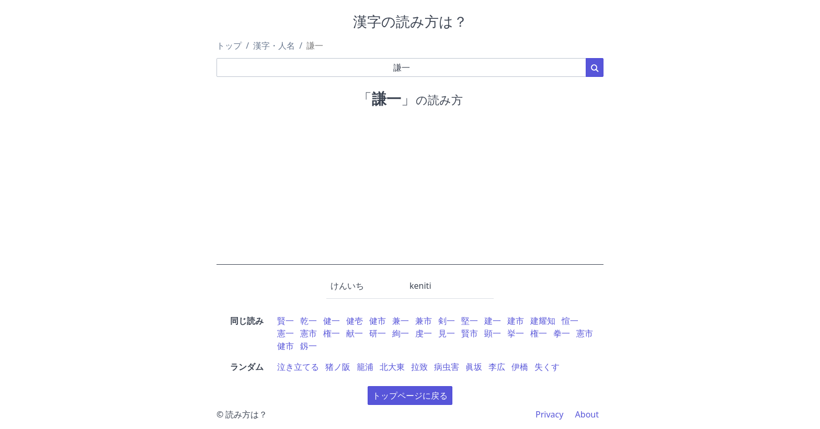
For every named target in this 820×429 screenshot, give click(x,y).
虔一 (423, 333)
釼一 (308, 346)
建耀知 (542, 320)
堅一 (469, 320)
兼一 (400, 320)
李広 (496, 366)
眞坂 (473, 366)
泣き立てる (298, 366)
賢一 (285, 320)
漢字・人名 (274, 45)
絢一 (400, 333)
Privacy (549, 414)
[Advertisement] (410, 191)
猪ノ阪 (337, 366)
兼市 (423, 320)
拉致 (419, 366)
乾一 (308, 320)
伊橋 (519, 366)
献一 (354, 333)
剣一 (446, 320)
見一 (446, 333)
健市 (377, 320)
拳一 (561, 333)
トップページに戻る (410, 395)
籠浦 (365, 366)
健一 (331, 320)
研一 (377, 333)
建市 (515, 320)
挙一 (515, 333)
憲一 (285, 333)
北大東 (392, 366)
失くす (547, 366)
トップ (229, 45)
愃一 (570, 320)
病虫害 (446, 366)
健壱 (354, 320)
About (587, 414)
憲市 (308, 333)
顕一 (492, 333)
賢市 (469, 333)
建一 (492, 320)
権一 (331, 333)
